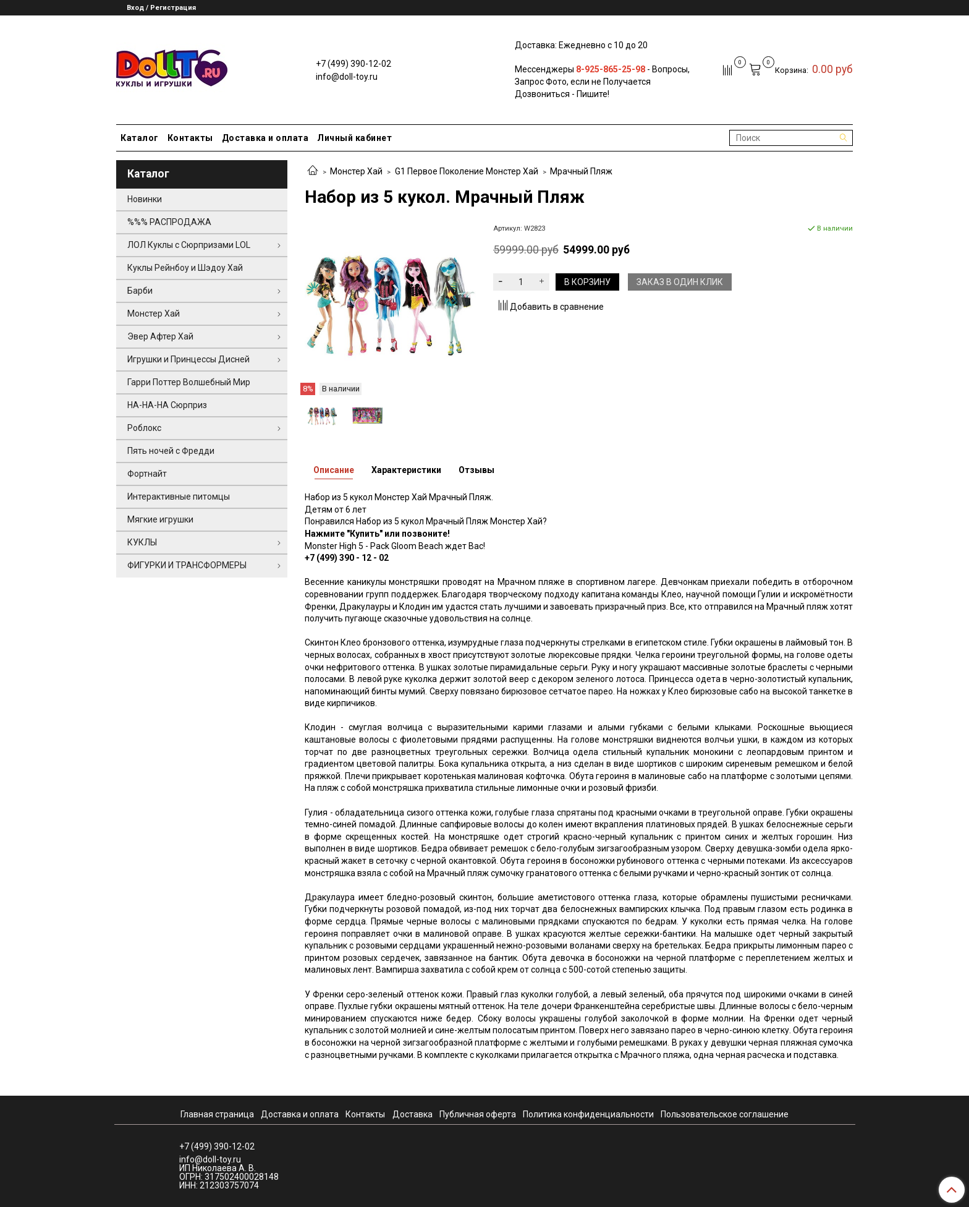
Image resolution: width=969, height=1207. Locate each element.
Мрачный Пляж (581, 171)
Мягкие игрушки (160, 519)
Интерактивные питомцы (178, 496)
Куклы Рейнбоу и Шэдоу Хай (185, 268)
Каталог (140, 138)
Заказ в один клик (680, 282)
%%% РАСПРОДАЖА (169, 222)
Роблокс (144, 428)
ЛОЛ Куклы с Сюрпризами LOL (188, 245)
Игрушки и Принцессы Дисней (188, 359)
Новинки (144, 199)
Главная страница (217, 1114)
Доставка (412, 1114)
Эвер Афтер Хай (160, 336)
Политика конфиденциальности (588, 1114)
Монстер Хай (356, 171)
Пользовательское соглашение (725, 1114)
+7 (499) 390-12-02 (353, 64)
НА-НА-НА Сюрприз (167, 405)
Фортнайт (147, 474)
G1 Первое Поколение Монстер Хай (466, 171)
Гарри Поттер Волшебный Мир (188, 382)
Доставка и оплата (265, 138)
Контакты (190, 138)
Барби (140, 291)
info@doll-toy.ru (347, 77)
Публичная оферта (477, 1114)
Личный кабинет (354, 138)
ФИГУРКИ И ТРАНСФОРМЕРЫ (187, 565)
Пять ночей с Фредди (170, 451)
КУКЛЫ (142, 542)
